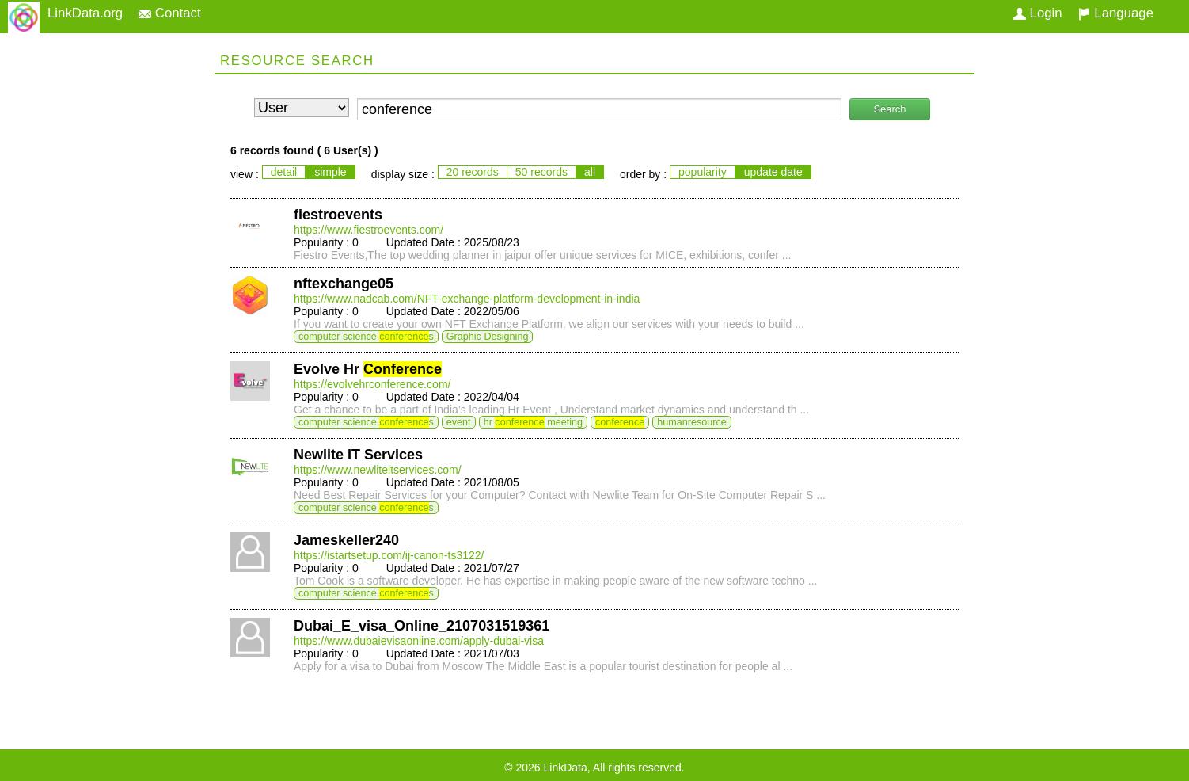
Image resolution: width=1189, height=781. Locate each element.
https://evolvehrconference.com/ (372, 384)
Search (889, 109)
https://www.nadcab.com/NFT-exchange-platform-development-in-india (467, 298)
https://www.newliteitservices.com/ (378, 469)
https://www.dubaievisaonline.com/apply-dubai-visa (419, 640)
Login (1037, 13)
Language (1115, 13)
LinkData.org (85, 13)
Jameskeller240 (346, 540)
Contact (170, 13)
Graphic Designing (487, 336)
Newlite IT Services (358, 455)
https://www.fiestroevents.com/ (368, 229)
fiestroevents (338, 215)
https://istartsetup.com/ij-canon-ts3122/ (389, 555)
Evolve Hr (368, 369)
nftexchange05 (343, 283)
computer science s (366, 336)
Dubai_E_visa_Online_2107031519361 (421, 626)
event (458, 422)
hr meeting (533, 422)
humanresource (692, 422)
